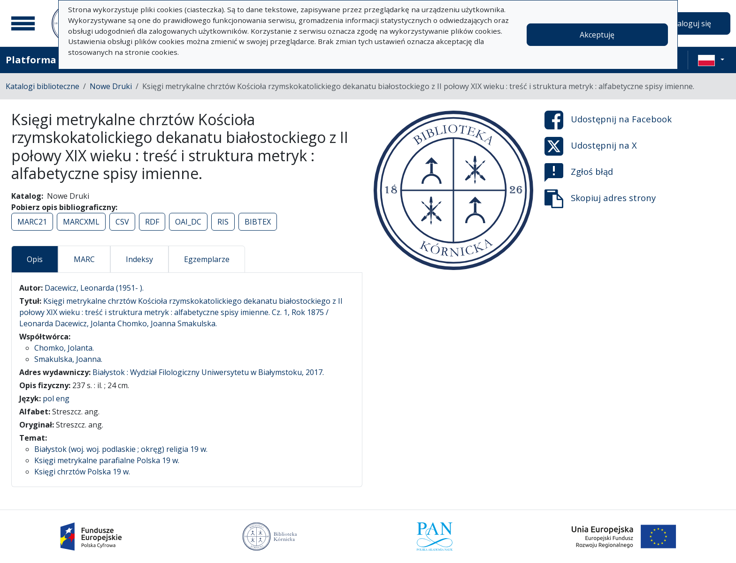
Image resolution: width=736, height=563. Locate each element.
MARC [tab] (84, 259)
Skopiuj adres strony (600, 198)
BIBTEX (258, 222)
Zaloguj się (692, 23)
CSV (122, 222)
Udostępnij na (608, 120)
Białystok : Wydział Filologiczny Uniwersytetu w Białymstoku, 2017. (208, 372)
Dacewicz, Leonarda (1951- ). (94, 288)
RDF (152, 222)
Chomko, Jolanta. (64, 348)
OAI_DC (188, 222)
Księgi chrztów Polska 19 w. (82, 471)
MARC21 (32, 222)
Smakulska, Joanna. (68, 359)
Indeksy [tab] (139, 259)
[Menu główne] (23, 23)
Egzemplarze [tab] (207, 259)
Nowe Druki (111, 86)
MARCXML (81, 222)
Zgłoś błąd (578, 172)
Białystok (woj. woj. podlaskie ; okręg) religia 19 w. (120, 449)
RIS (223, 222)
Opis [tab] (35, 259)
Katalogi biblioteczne (42, 86)
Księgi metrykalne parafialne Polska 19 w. (106, 460)
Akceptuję (597, 35)
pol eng (56, 398)
